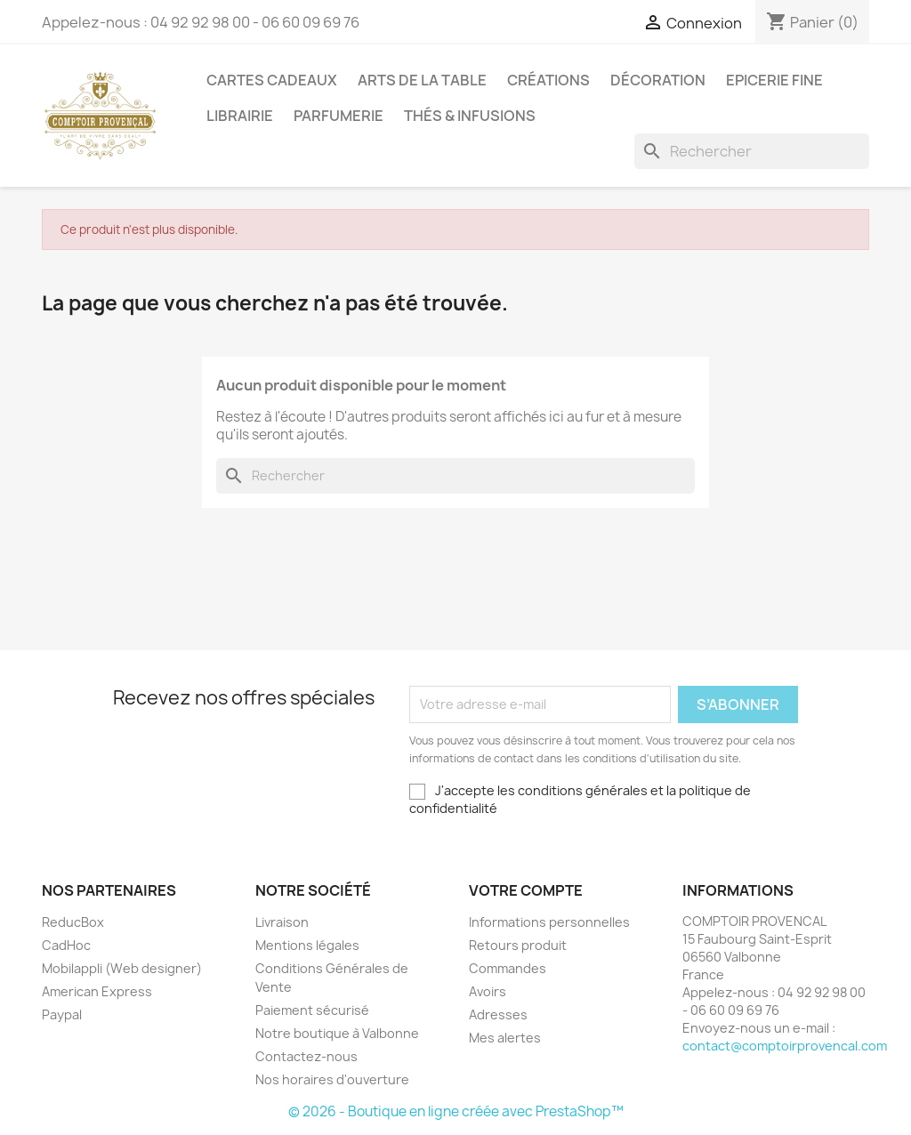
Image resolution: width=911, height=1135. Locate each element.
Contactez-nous (306, 1056)
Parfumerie (338, 115)
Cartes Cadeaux (271, 80)
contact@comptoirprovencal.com (784, 1045)
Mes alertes (505, 1037)
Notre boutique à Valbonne (337, 1033)
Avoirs (487, 991)
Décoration (657, 80)
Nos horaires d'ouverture (332, 1079)
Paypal (62, 1014)
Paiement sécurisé (312, 1010)
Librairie (239, 115)
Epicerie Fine (774, 80)
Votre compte (526, 890)
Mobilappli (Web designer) (122, 968)
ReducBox (73, 922)
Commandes (507, 968)
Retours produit (518, 945)
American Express (97, 991)
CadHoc (66, 945)
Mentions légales (307, 945)
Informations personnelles (549, 922)
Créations (548, 80)
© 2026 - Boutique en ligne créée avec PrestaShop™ (456, 1111)
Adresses (498, 1014)
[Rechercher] (751, 151)
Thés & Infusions (470, 115)
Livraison (282, 922)
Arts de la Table (422, 80)
